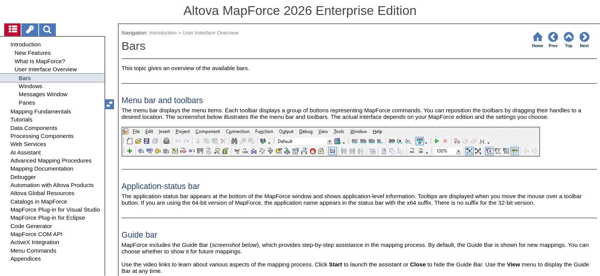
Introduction (162, 33)
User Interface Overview (211, 33)
